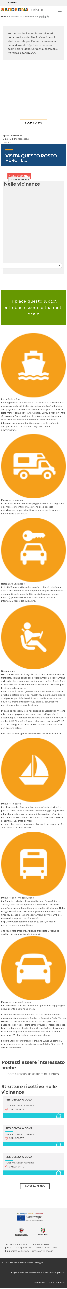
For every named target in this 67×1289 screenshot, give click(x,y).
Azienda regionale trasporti (26, 934)
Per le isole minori (11, 399)
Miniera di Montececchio (16, 138)
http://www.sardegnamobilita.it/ (18, 921)
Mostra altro (35, 1186)
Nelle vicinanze (19, 176)
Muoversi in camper (12, 500)
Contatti (28, 1248)
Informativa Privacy (18, 1251)
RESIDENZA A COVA (18, 1099)
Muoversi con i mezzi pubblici (17, 897)
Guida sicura (8, 671)
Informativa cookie (42, 1251)
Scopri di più (33, 122)
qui (59, 733)
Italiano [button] (10, 3)
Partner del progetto (17, 1244)
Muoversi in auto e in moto (16, 1002)
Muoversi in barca (11, 803)
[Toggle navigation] (59, 10)
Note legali (14, 1248)
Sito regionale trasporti (13, 930)
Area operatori (41, 1244)
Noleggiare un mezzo (13, 583)
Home (4, 16)
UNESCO (7, 142)
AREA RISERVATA (57, 1282)
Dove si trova (19, 179)
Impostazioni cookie (47, 1248)
